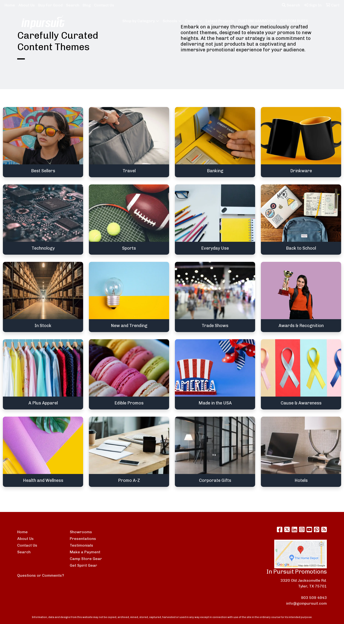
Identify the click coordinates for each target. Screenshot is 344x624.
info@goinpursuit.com (306, 603)
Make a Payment (85, 552)
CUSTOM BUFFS (294, 21)
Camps (191, 21)
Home (10, 5)
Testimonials (81, 545)
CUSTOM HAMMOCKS (257, 21)
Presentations (83, 538)
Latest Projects (220, 21)
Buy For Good (50, 5)
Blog (87, 5)
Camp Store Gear (86, 558)
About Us (26, 5)
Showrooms (81, 532)
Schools (170, 21)
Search (72, 5)
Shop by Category (138, 21)
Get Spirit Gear (83, 565)
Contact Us (104, 5)
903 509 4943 (314, 597)
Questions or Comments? (40, 575)
